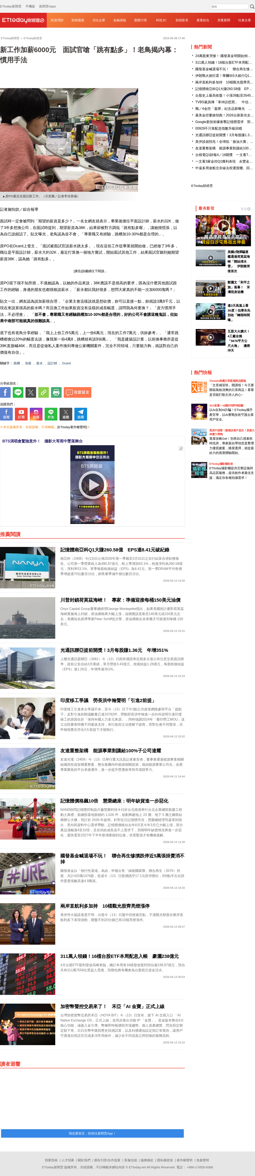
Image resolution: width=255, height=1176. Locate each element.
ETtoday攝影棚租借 (221, 463)
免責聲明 (202, 1160)
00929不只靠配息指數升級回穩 (218, 128)
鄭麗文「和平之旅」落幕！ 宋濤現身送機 (239, 287)
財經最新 (78, 20)
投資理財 (57, 20)
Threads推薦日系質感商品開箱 (227, 380)
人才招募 (67, 1160)
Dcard (66, 363)
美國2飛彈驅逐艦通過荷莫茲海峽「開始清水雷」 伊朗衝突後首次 (239, 261)
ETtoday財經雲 (202, 185)
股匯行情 (140, 20)
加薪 (28, 363)
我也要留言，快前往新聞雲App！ (92, 1133)
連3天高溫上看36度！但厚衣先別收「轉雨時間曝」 (239, 313)
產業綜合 (203, 20)
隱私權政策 (165, 1160)
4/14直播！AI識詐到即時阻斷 (226, 405)
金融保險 (119, 20)
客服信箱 (130, 1160)
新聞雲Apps (47, 2)
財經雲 (23, 20)
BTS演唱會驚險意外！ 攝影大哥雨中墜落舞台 (42, 441)
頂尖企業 (98, 20)
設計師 (52, 363)
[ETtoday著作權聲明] (72, 427)
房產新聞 (223, 20)
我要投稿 (51, 1160)
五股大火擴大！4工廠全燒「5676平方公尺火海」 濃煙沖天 (239, 340)
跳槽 (17, 363)
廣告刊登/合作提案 (107, 1160)
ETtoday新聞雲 (10, 2)
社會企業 (244, 20)
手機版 (30, 2)
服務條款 (147, 1160)
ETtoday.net (137, 1167)
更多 (246, 209)
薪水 (39, 363)
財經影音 (182, 20)
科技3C (161, 20)
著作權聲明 (185, 1160)
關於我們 (84, 1160)
